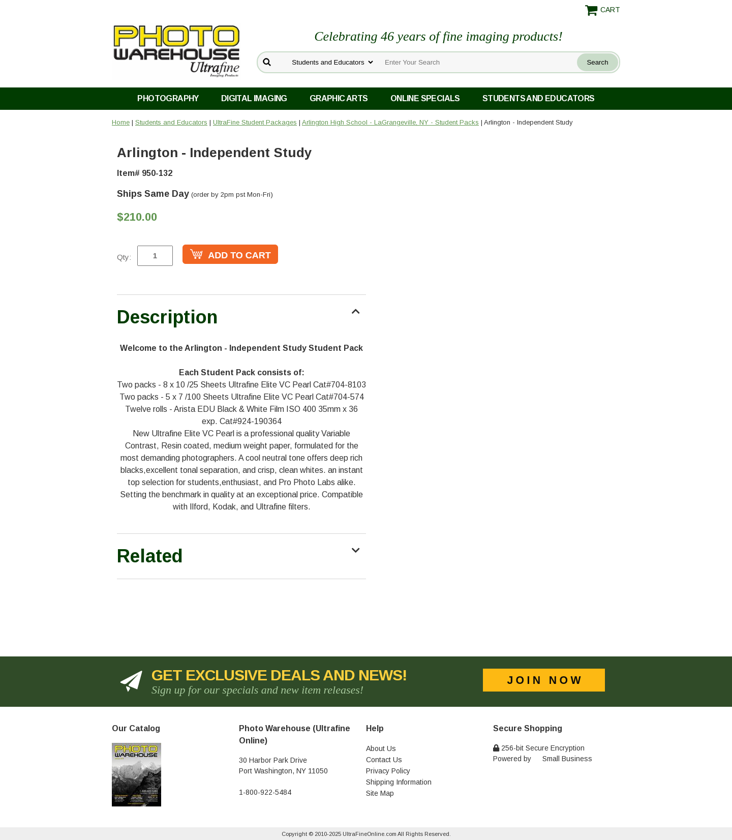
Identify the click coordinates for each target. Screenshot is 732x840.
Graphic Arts (339, 98)
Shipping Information (399, 782)
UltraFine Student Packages (255, 122)
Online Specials (425, 98)
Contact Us (384, 760)
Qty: (124, 257)
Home (121, 122)
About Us (381, 748)
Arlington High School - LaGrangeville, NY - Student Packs (390, 122)
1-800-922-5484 (265, 792)
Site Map (380, 793)
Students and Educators (538, 98)
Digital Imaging (254, 98)
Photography (167, 98)
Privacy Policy (388, 771)
